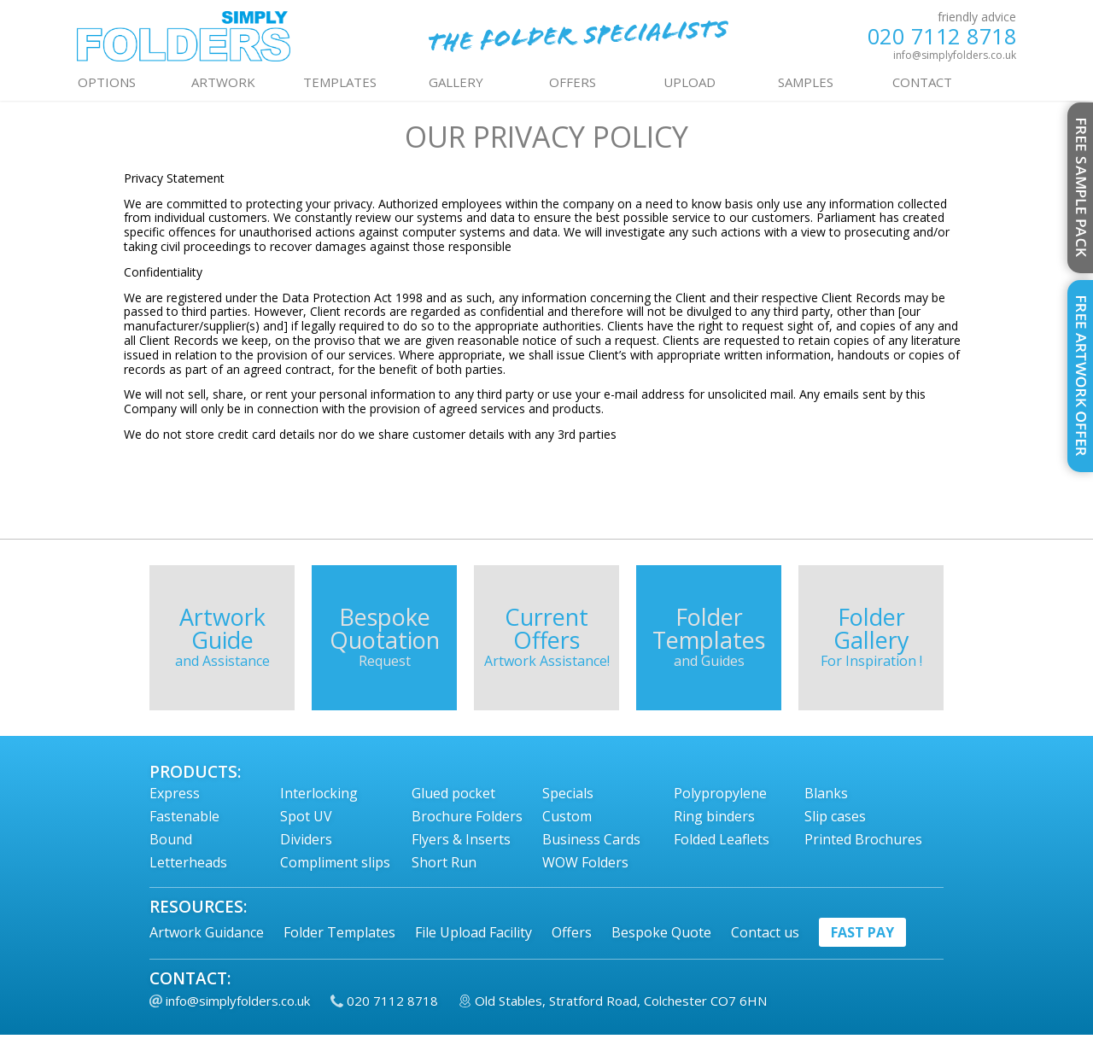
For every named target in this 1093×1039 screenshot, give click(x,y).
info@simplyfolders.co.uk (954, 55)
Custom (567, 816)
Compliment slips (335, 862)
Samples (805, 81)
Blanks (826, 793)
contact (922, 81)
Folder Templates (339, 932)
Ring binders (714, 816)
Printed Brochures (863, 839)
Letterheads (188, 862)
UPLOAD (689, 81)
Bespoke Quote (661, 932)
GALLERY (456, 81)
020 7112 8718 (942, 37)
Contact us (765, 932)
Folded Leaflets (721, 839)
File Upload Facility (473, 932)
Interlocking (319, 793)
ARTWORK (223, 81)
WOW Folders (585, 862)
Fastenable (184, 816)
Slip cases (835, 816)
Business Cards (591, 839)
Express (174, 793)
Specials (567, 793)
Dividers (306, 839)
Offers (572, 932)
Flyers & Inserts (461, 839)
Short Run (444, 862)
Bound (170, 839)
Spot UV (306, 816)
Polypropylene (720, 793)
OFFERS (572, 81)
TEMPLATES (340, 81)
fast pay (862, 932)
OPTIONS (107, 81)
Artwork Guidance (206, 932)
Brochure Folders (467, 816)
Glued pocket (453, 793)
